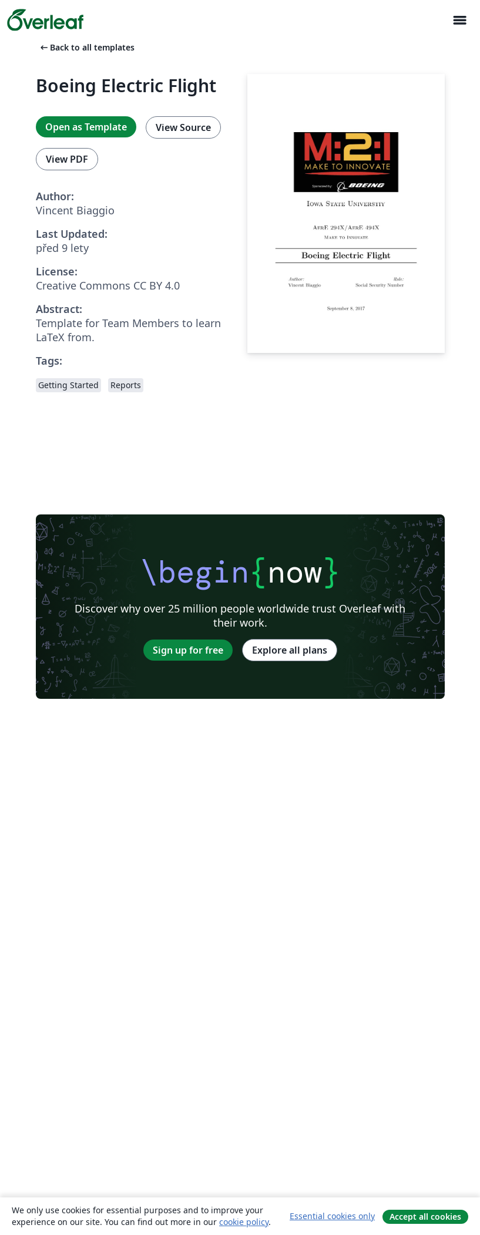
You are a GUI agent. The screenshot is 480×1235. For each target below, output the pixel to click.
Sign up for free (188, 650)
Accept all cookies (425, 1216)
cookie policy (243, 1221)
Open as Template (86, 126)
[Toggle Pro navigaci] (459, 20)
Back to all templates (86, 47)
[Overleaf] (45, 20)
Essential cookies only (332, 1215)
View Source (183, 127)
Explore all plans (289, 650)
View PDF (67, 159)
